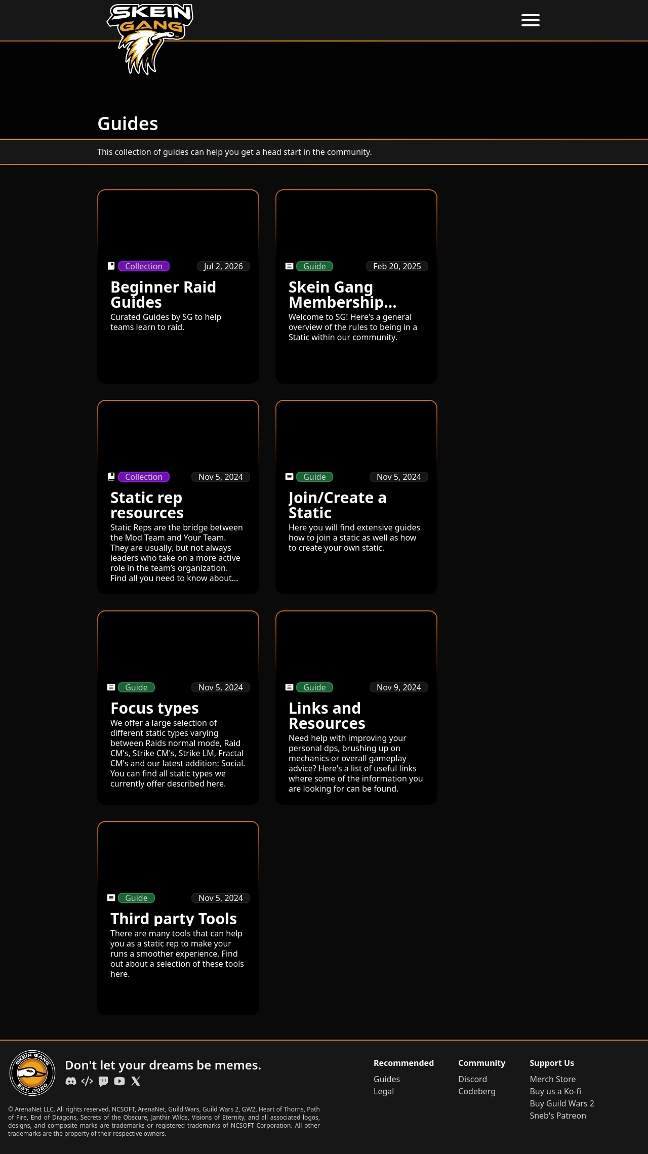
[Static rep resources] (178, 497)
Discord (472, 1079)
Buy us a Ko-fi (555, 1091)
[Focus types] (178, 707)
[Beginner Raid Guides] (178, 286)
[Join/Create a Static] (356, 497)
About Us (323, 20)
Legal (384, 1091)
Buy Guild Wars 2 (562, 1103)
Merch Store (553, 1079)
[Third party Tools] (178, 918)
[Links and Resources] (356, 707)
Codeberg (477, 1091)
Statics (452, 20)
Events (369, 20)
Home (278, 20)
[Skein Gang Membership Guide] (356, 286)
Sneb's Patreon (558, 1115)
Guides (411, 20)
